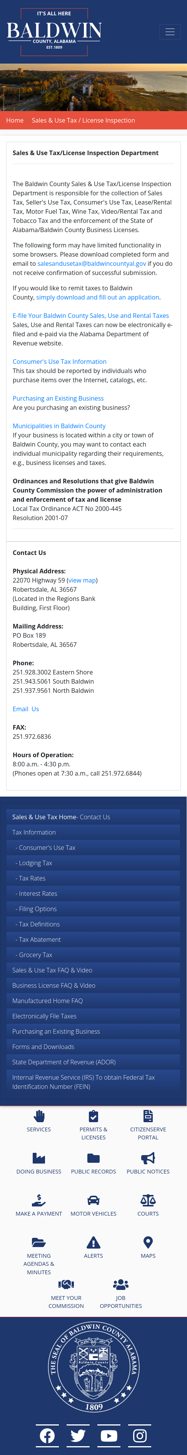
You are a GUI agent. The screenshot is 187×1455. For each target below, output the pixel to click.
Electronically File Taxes (44, 1016)
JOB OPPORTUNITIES (121, 1294)
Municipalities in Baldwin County (59, 426)
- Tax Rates (28, 878)
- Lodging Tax (32, 863)
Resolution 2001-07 (40, 518)
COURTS (148, 1205)
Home (14, 120)
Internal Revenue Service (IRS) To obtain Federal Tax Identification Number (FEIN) (83, 1082)
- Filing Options (34, 909)
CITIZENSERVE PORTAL (148, 1125)
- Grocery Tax (32, 955)
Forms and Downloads (43, 1047)
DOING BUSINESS (38, 1163)
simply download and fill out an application (97, 297)
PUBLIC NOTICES (148, 1163)
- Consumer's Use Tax (43, 847)
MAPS (148, 1247)
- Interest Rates (34, 893)
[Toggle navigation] (170, 31)
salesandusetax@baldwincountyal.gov (91, 263)
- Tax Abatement (36, 939)
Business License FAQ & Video (53, 985)
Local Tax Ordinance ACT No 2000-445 (67, 508)
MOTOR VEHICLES (93, 1205)
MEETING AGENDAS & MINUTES (38, 1256)
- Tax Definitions (36, 924)
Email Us (26, 709)
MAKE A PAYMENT (39, 1205)
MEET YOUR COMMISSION (66, 1294)
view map (82, 580)
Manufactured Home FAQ (47, 1001)
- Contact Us (61, 817)
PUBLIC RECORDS (93, 1163)
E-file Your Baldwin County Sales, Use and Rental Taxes (91, 315)
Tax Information (34, 832)
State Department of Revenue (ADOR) (63, 1062)
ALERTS (93, 1247)
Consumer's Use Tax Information (60, 361)
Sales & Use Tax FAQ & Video (52, 970)
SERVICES (39, 1121)
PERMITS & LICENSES (94, 1125)
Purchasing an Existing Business (56, 1031)
